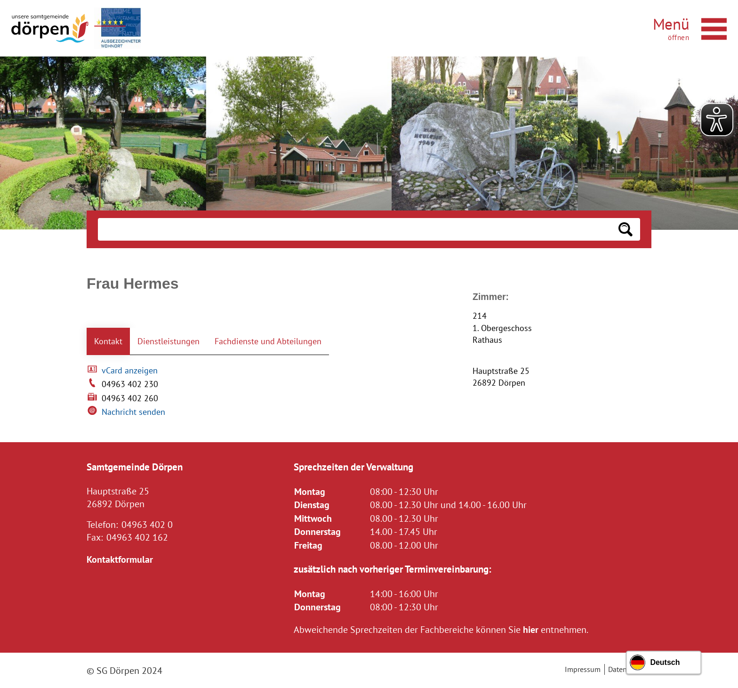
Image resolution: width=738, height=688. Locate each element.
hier (530, 629)
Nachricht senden (133, 411)
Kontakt (108, 341)
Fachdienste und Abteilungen (268, 341)
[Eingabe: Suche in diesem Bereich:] (354, 229)
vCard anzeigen (130, 370)
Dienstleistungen (168, 341)
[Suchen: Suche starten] (625, 229)
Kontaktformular (120, 559)
